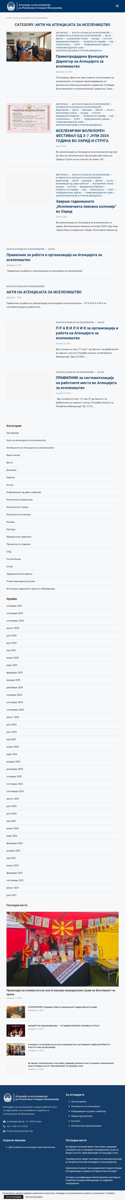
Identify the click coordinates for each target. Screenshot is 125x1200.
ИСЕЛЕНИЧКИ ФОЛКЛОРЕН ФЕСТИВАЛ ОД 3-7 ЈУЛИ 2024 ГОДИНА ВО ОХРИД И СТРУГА (82, 136)
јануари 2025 (13, 680)
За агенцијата (78, 1101)
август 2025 (12, 628)
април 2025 (12, 657)
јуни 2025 (11, 643)
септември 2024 (15, 709)
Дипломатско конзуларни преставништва (32, 1147)
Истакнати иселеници (18, 514)
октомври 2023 (14, 784)
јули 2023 (11, 806)
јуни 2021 (11, 895)
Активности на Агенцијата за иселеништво (30, 447)
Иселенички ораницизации (86, 1125)
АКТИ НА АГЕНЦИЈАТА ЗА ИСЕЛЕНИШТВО (44, 292)
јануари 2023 (13, 850)
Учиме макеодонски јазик (20, 581)
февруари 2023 (14, 843)
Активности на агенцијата (85, 1106)
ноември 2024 (14, 695)
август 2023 (12, 798)
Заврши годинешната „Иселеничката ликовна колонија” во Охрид (86, 206)
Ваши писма (13, 455)
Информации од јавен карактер (23, 492)
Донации (11, 470)
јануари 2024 (13, 761)
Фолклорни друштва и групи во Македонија (30, 588)
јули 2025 (11, 635)
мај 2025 (11, 650)
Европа (10, 477)
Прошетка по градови (18, 544)
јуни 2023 (11, 813)
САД (8, 551)
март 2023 (11, 835)
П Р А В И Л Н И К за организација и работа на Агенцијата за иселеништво (87, 333)
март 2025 (11, 665)
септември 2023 (15, 791)
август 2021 (12, 887)
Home (9, 18)
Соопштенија (13, 559)
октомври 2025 (14, 613)
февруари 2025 (14, 672)
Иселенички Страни (17, 507)
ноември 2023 (14, 776)
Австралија (12, 433)
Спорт (9, 566)
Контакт (75, 1121)
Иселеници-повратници (19, 499)
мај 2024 (11, 739)
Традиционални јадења (19, 573)
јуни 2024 (11, 732)
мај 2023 (11, 821)
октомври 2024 (14, 702)
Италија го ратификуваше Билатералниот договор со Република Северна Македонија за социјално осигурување (93, 1180)
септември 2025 (15, 620)
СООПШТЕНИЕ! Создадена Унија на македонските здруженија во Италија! (62, 1007)
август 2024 (12, 717)
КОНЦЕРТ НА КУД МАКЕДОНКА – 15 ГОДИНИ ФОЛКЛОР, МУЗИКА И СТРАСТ (64, 1026)
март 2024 (11, 754)
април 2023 (12, 828)
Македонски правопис (19, 536)
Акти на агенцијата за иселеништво (26, 440)
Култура (10, 529)
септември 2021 (15, 880)
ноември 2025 (14, 605)
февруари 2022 (14, 873)
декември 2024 (14, 687)
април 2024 (12, 746)
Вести (9, 462)
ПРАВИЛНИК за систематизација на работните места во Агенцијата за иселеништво (86, 383)
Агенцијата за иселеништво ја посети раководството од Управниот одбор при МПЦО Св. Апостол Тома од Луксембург (69, 1045)
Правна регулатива (81, 1116)
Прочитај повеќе (33, 1197)
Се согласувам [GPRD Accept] (13, 1197)
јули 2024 (11, 724)
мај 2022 (11, 858)
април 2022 (12, 865)
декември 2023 (14, 769)
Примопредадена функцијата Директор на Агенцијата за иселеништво (82, 61)
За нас (10, 484)
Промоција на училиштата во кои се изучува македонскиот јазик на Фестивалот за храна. (60, 992)
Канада (10, 522)
